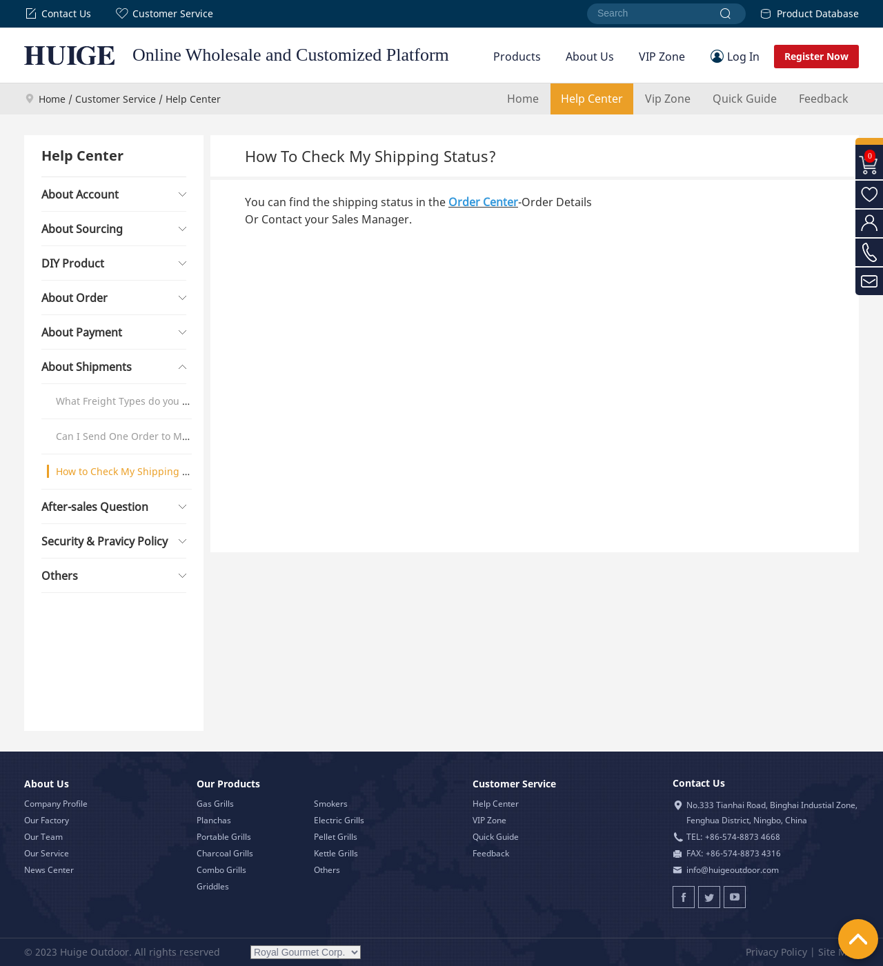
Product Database (809, 13)
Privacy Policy (776, 951)
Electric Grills (339, 820)
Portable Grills (224, 837)
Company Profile (56, 803)
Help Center (592, 98)
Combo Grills (221, 870)
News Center (49, 870)
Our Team (43, 837)
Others (327, 870)
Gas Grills (215, 803)
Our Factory (46, 820)
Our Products (228, 783)
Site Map (838, 951)
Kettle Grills (336, 853)
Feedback (824, 98)
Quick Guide (745, 98)
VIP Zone (662, 56)
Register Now (816, 56)
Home (52, 98)
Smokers (331, 803)
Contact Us (57, 14)
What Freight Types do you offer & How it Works (166, 400)
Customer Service (164, 14)
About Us (590, 56)
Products (517, 56)
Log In (743, 56)
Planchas (214, 820)
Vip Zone (668, 98)
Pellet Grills (335, 837)
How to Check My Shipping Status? (136, 471)
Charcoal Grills (225, 853)
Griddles (213, 886)
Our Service (46, 853)
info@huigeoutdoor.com (732, 870)
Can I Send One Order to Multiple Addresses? (162, 436)
